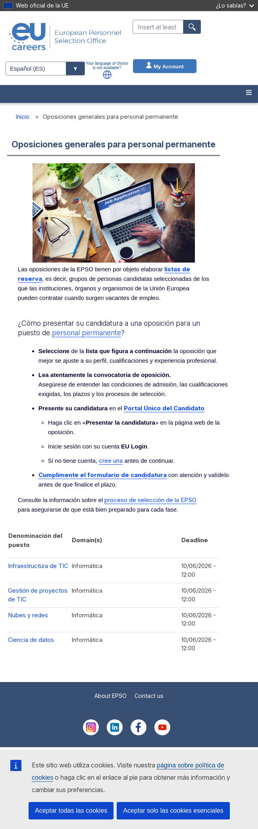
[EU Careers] (65, 36)
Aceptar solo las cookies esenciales (173, 810)
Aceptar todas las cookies (71, 810)
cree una (111, 460)
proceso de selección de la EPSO (150, 500)
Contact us (149, 695)
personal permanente (86, 333)
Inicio (22, 116)
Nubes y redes (28, 615)
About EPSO (110, 695)
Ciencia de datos (31, 639)
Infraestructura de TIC (38, 566)
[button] (107, 74)
